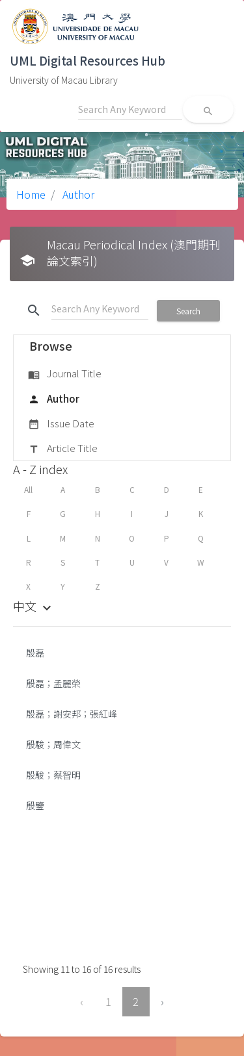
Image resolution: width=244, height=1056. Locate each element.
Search (188, 310)
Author (77, 194)
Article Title (63, 448)
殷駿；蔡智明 (54, 774)
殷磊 (35, 652)
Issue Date (61, 424)
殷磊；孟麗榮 (53, 683)
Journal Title (65, 374)
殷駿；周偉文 (53, 744)
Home (31, 194)
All (28, 489)
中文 (34, 605)
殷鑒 (35, 805)
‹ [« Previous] (81, 1001)
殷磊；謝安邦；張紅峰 (71, 713)
